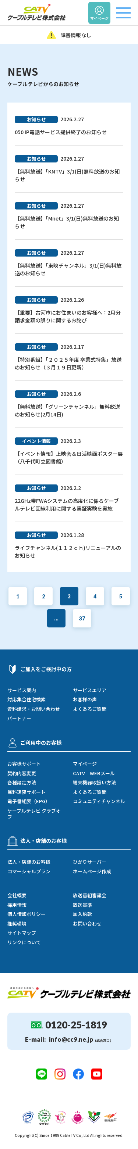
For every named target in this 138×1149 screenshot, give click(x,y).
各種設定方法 (21, 782)
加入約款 (82, 914)
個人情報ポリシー (26, 914)
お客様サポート (24, 764)
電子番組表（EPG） (28, 801)
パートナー (19, 719)
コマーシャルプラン (28, 871)
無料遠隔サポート (26, 792)
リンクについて (24, 942)
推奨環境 (16, 924)
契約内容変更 (21, 773)
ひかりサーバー (89, 862)
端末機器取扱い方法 (94, 782)
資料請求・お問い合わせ (33, 709)
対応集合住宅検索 (26, 699)
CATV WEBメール (94, 773)
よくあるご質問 (89, 709)
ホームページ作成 (92, 871)
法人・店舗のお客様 (28, 862)
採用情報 (16, 905)
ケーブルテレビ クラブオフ (34, 813)
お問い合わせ (87, 924)
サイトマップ (21, 933)
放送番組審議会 (89, 895)
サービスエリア (89, 690)
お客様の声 (85, 699)
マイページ (85, 764)
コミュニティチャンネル (99, 801)
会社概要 (16, 895)
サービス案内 (21, 690)
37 (82, 618)
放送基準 (82, 905)
